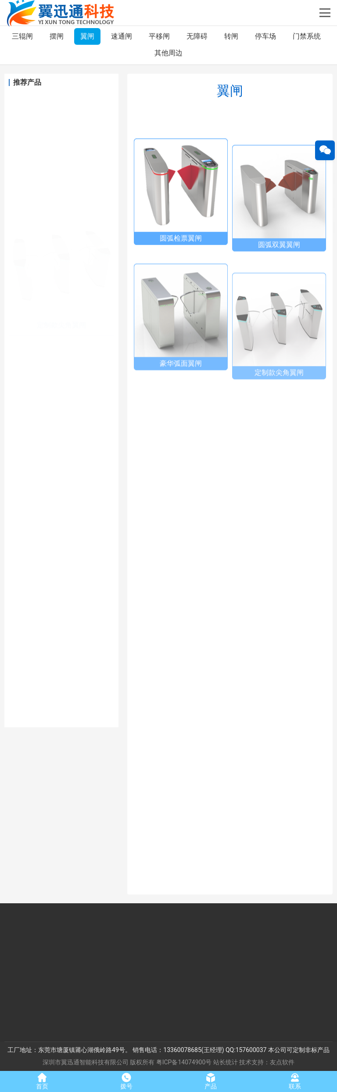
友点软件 (282, 1062)
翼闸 (87, 36)
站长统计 (225, 1062)
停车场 (265, 36)
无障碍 (197, 36)
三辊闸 (22, 36)
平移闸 (159, 36)
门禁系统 (307, 36)
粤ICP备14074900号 (184, 1062)
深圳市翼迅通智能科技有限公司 (86, 1062)
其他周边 (168, 53)
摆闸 (57, 36)
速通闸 (121, 36)
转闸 (231, 36)
